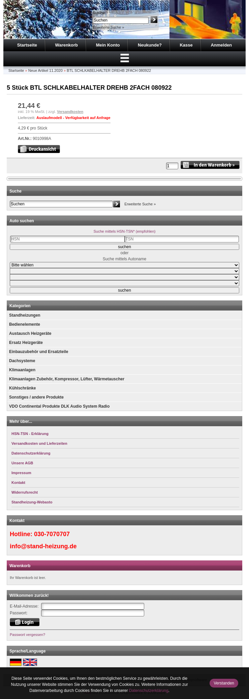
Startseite (27, 45)
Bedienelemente (24, 324)
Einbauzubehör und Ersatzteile (38, 351)
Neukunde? (150, 45)
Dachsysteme (22, 360)
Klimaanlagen (22, 370)
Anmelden (221, 45)
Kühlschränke (22, 388)
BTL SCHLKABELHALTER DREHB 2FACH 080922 (109, 70)
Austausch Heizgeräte (30, 333)
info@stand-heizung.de (43, 546)
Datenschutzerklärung (148, 690)
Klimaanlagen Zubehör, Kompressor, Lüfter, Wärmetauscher (66, 379)
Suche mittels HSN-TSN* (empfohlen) (124, 231)
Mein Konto (108, 45)
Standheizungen (24, 315)
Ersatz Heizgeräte (26, 342)
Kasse (186, 45)
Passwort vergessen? (27, 635)
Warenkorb (66, 45)
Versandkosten (70, 112)
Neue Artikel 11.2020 (45, 70)
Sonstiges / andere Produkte (36, 397)
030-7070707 (52, 534)
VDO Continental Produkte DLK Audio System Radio (59, 406)
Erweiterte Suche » (108, 27)
